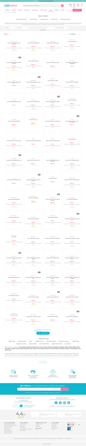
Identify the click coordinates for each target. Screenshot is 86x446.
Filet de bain (14, 236)
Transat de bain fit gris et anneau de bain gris (14, 63)
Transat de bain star (72, 139)
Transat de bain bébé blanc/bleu (14, 121)
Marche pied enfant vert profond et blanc (72, 258)
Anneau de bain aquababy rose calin (33, 82)
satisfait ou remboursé (53, 373)
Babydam (62, 347)
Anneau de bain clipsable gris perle (72, 160)
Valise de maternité (55, 427)
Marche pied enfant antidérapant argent (52, 278)
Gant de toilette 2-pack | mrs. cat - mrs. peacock (72, 122)
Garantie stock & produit (8, 431)
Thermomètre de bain (21, 19)
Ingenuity (26, 348)
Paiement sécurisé (71, 422)
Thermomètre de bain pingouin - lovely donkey (72, 63)
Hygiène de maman (21, 343)
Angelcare (50, 347)
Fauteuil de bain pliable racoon (14, 277)
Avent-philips (22, 347)
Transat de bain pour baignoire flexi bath (14, 83)
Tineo (79, 348)
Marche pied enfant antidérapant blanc (72, 179)
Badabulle (29, 347)
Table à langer (11, 341)
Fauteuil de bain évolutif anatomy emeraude (52, 161)
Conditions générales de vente (9, 423)
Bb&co (67, 347)
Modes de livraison (7, 429)
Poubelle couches (39, 341)
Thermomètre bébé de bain (72, 199)
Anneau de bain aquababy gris (72, 316)
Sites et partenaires (39, 423)
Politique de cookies (7, 427)
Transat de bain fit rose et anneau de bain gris (52, 200)
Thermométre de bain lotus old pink (14, 140)
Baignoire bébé (32, 343)
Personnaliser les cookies (8, 426)
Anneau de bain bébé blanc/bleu (52, 257)
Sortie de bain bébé (44, 343)
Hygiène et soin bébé (57, 343)
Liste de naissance (55, 423)
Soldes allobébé (22, 430)
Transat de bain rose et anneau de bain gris (14, 258)
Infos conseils (54, 425)
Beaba (34, 347)
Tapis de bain (54, 19)
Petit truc (47, 348)
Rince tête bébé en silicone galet (72, 82)
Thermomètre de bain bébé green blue (33, 140)
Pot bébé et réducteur (64, 341)
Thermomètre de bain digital (33, 218)
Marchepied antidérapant (53, 217)
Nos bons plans (22, 425)
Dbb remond (39, 347)
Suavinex (67, 348)
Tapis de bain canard (53, 178)
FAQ (36, 429)
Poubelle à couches (60, 438)
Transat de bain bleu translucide (72, 297)
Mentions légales (23, 427)
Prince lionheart (55, 348)
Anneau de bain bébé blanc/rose (52, 42)
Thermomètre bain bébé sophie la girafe (33, 258)
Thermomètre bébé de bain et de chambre (13, 43)
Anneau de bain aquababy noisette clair (53, 102)
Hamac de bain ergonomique (33, 238)
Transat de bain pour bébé (53, 80)
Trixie (6, 350)
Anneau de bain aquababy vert (53, 297)
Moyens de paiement (7, 430)
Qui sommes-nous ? (23, 423)
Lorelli (34, 348)
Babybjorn (56, 347)
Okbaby (42, 348)
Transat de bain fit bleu (72, 100)
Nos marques (22, 426)
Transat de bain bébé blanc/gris (33, 42)
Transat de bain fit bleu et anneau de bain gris (33, 180)
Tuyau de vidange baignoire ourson (14, 101)
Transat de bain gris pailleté (52, 316)
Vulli (9, 350)
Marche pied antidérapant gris (14, 199)
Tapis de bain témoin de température (52, 238)
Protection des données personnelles (10, 425)
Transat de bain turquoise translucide (33, 316)
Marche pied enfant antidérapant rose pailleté (72, 278)
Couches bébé (30, 438)
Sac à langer (68, 343)
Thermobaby (73, 348)
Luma (38, 348)
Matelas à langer (22, 341)
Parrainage (53, 429)
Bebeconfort (76, 347)
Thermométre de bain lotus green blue (52, 121)
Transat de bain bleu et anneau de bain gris (33, 278)
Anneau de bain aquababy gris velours (13, 160)
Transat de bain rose (33, 119)
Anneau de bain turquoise (14, 295)
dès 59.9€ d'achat (13, 374)
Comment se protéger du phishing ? (26, 429)
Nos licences (38, 426)
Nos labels (37, 425)
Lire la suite (43, 362)
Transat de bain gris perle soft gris (52, 62)
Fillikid (22, 348)
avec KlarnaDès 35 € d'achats (33, 374)
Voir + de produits (43, 333)
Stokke (62, 348)
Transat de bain (33, 19)
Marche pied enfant (65, 19)
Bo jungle (7, 348)
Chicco (17, 348)
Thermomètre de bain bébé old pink (53, 140)
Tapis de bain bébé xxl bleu (14, 217)
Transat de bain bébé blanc (33, 197)
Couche (30, 341)
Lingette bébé (75, 341)
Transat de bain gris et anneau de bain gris (72, 219)
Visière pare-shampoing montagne (72, 238)
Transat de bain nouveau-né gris (33, 160)
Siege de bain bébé (18, 438)
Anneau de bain (44, 19)
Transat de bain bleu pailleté (33, 297)
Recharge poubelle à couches (51, 438)
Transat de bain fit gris (72, 41)
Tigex (45, 347)
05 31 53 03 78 (72, 378)
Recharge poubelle (51, 341)
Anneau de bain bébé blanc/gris (33, 101)
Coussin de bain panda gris (33, 61)
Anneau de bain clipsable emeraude (14, 179)
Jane (31, 348)
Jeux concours (54, 426)
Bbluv (70, 347)
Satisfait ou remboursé (8, 433)
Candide (13, 348)
